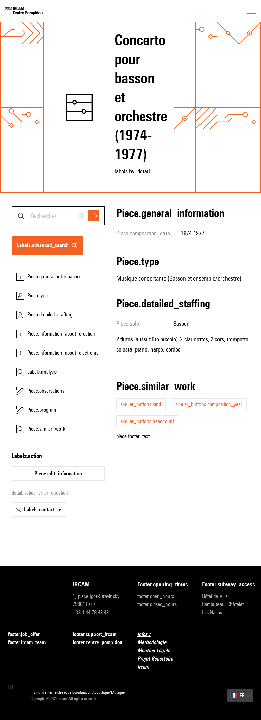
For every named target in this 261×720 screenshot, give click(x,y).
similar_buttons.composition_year (208, 404)
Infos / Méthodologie (162, 638)
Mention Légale (157, 650)
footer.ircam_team (31, 642)
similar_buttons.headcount (147, 421)
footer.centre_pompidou (97, 642)
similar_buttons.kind (141, 404)
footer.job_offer (28, 634)
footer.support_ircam (98, 634)
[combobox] (58, 215)
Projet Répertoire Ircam (162, 662)
